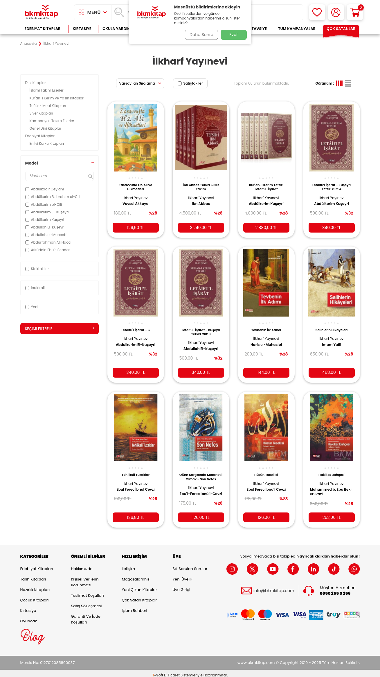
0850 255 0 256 (335, 589)
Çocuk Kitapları (34, 596)
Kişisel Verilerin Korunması (85, 578)
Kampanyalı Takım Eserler (52, 120)
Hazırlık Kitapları (35, 586)
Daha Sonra (199, 34)
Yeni (31, 306)
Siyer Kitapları (42, 113)
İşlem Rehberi (134, 607)
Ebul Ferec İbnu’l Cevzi (266, 484)
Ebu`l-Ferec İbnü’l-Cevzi (197, 490)
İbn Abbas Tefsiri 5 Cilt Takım (201, 183)
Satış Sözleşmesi (86, 602)
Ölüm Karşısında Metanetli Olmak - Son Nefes (201, 472)
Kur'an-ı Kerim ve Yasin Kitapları (57, 98)
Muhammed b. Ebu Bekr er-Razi (328, 486)
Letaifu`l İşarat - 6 (135, 325)
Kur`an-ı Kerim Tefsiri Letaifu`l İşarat (266, 183)
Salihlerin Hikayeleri (331, 325)
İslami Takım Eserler (47, 90)
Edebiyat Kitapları (43, 28)
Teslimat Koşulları (87, 592)
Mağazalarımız (136, 575)
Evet (233, 34)
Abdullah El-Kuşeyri (200, 344)
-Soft (158, 671)
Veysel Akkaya (135, 200)
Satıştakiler (190, 83)
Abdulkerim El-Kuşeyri (129, 342)
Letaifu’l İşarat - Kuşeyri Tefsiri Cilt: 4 (331, 183)
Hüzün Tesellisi (266, 469)
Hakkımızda (82, 565)
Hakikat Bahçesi (331, 469)
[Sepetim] (355, 12)
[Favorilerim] (317, 12)
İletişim (128, 565)
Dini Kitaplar (36, 82)
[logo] (41, 12)
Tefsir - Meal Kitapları (48, 105)
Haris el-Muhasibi (266, 340)
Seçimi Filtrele (59, 329)
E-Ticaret (172, 671)
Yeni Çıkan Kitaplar (139, 586)
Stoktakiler (37, 268)
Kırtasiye (82, 28)
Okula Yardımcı (118, 28)
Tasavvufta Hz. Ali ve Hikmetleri (135, 183)
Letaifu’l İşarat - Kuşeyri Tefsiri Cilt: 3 (201, 327)
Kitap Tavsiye (253, 28)
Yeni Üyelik (182, 575)
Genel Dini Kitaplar (46, 128)
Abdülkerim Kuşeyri (266, 200)
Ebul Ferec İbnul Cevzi (135, 484)
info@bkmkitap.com (273, 587)
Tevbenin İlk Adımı (266, 325)
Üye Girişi (181, 586)
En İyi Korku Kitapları (47, 143)
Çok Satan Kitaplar (139, 596)
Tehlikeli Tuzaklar (136, 469)
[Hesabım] (336, 12)
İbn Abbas (201, 200)
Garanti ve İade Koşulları (85, 615)
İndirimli (35, 287)
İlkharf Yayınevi (135, 194)
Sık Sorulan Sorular (190, 565)
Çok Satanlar (341, 28)
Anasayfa (28, 43)
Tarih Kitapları (33, 575)
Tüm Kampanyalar (297, 28)
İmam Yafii (331, 340)
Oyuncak (28, 617)
